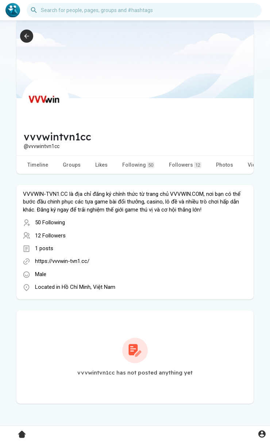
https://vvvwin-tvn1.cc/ (62, 261)
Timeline (37, 165)
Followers (185, 165)
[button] (144, 10)
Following (138, 165)
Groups (72, 165)
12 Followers (50, 235)
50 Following (50, 222)
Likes (101, 165)
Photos (224, 165)
